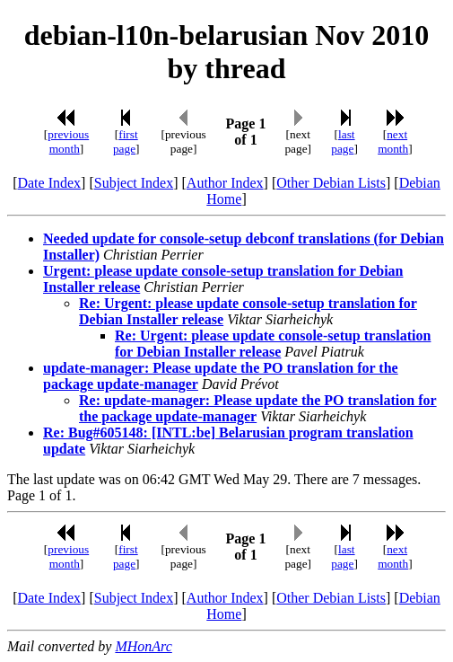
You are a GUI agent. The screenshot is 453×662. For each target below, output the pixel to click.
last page (342, 141)
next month (393, 141)
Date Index (49, 182)
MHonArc (143, 646)
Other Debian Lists (331, 182)
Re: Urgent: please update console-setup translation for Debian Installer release (273, 343)
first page (125, 141)
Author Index (225, 182)
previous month (68, 141)
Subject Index (133, 182)
